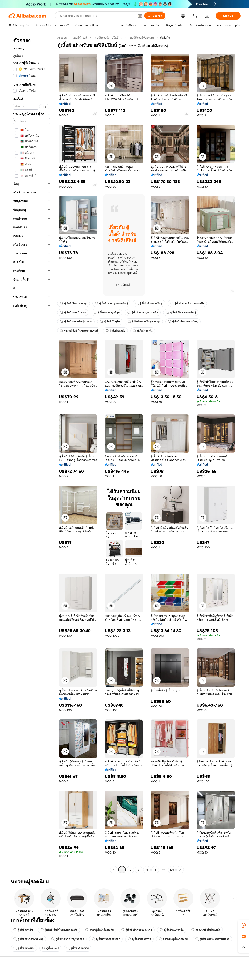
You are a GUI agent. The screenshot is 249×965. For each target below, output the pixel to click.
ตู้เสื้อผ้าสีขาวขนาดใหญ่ (181, 312)
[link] (243, 925)
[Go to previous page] (113, 869)
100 (172, 869)
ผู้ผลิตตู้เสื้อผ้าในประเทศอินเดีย (59, 930)
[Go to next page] (180, 869)
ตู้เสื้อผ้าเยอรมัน (23, 948)
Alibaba (62, 37)
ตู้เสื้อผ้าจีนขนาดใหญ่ (148, 303)
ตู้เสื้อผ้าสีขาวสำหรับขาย (136, 930)
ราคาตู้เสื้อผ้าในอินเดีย (99, 930)
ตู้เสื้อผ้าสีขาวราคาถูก (73, 303)
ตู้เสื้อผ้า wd (50, 948)
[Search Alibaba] (96, 15)
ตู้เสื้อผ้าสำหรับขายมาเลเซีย (187, 303)
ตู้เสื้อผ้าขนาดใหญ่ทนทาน (76, 321)
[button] (140, 15)
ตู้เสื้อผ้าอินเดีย (115, 330)
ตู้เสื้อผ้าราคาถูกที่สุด (107, 312)
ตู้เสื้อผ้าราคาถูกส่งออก (106, 939)
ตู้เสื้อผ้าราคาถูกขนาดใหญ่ (111, 303)
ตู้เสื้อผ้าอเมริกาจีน (171, 930)
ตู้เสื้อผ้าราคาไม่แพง (73, 312)
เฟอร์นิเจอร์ (80, 37)
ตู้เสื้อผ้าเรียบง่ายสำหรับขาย (212, 939)
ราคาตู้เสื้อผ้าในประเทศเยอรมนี (79, 330)
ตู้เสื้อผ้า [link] (165, 37)
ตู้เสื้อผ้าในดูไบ (110, 321)
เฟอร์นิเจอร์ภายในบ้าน (108, 37)
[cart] (196, 16)
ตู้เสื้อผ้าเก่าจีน (142, 330)
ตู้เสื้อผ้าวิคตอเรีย (77, 948)
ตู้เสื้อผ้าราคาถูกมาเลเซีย (142, 312)
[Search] (154, 15)
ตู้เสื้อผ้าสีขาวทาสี (139, 939)
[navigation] (31, 454)
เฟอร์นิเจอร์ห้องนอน (141, 37)
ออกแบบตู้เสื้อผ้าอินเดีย (205, 930)
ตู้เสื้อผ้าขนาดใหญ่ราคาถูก (144, 321)
